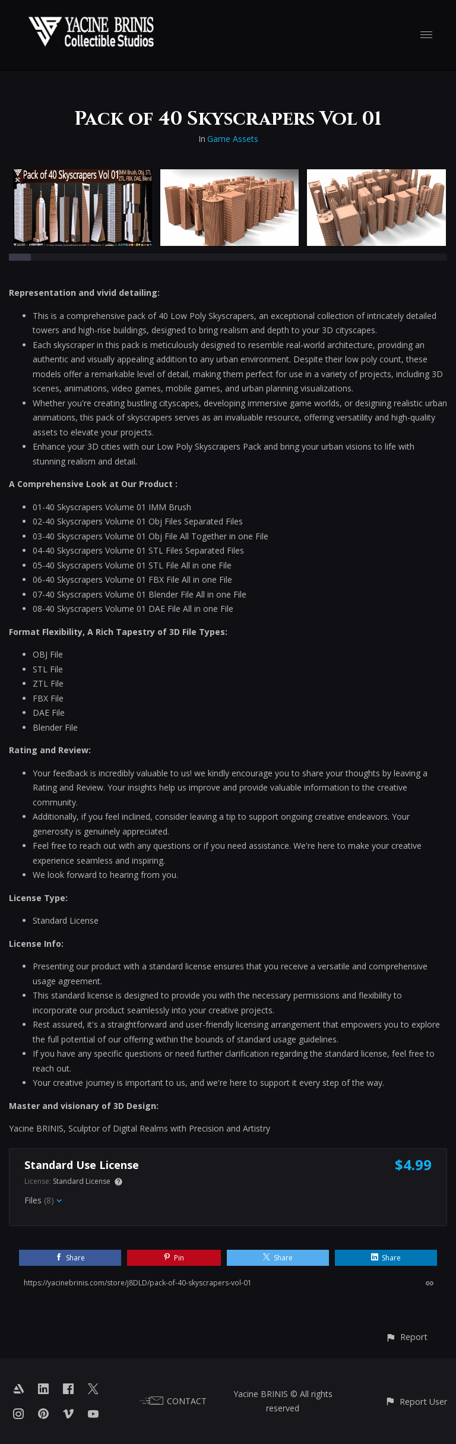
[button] (406, 1337)
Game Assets (232, 138)
